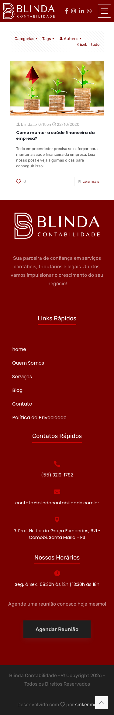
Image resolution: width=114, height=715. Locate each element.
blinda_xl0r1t (33, 124)
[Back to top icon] (101, 702)
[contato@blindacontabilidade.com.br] (57, 492)
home (19, 349)
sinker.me (86, 704)
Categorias (26, 38)
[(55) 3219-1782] (57, 464)
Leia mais (90, 181)
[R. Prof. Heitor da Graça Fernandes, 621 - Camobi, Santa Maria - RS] (57, 520)
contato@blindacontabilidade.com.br (57, 503)
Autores (70, 38)
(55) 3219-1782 (57, 475)
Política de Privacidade (39, 417)
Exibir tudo (87, 44)
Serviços (22, 376)
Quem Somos (28, 362)
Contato (22, 403)
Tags (48, 38)
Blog (17, 390)
